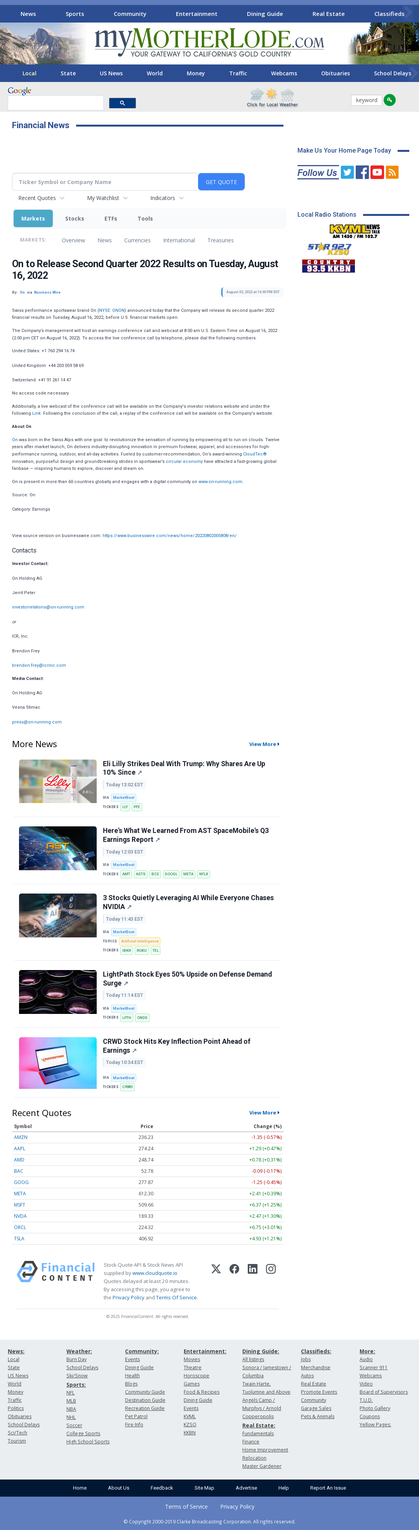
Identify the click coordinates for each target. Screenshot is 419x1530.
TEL (156, 950)
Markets (33, 218)
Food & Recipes (201, 1392)
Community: (142, 1351)
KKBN (190, 1432)
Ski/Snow (77, 1375)
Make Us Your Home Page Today (344, 150)
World (155, 73)
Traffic (238, 73)
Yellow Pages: (375, 1424)
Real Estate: (258, 1425)
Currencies (137, 240)
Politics (16, 1408)
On (15, 439)
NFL (70, 1392)
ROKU (142, 950)
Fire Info (134, 1424)
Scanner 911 (374, 1367)
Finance (250, 1441)
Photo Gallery (375, 1408)
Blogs (131, 1383)
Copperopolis (258, 1416)
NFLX (203, 874)
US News (111, 73)
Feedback (162, 1488)
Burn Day (76, 1359)
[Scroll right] (407, 12)
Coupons (370, 1416)
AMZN (21, 1137)
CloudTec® (255, 454)
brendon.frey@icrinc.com (39, 665)
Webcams (284, 73)
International (179, 240)
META (188, 874)
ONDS (142, 1017)
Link (36, 413)
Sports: (76, 1384)
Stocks (74, 218)
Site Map (204, 1488)
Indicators (162, 198)
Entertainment (196, 13)
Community (130, 13)
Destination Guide (145, 1400)
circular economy (184, 461)
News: (16, 1351)
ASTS (141, 874)
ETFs (110, 218)
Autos (307, 1375)
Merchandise (315, 1367)
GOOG (21, 1182)
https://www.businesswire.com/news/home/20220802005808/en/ (170, 535)
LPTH (126, 1017)
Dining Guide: (260, 1351)
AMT (126, 874)
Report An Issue (328, 1488)
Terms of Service (186, 1506)
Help (283, 1488)
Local (30, 73)
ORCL (20, 1227)
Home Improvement (265, 1450)
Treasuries (220, 240)
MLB (71, 1401)
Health (132, 1375)
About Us (118, 1488)
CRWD (127, 1087)
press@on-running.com (37, 722)
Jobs (306, 1359)
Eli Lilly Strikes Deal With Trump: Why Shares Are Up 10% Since (184, 768)
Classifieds (389, 13)
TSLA (19, 1238)
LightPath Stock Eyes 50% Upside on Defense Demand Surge (187, 978)
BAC (18, 1171)
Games (192, 1383)
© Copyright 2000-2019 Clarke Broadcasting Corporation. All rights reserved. (209, 1521)
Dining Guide (265, 13)
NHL (71, 1417)
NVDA (20, 1216)
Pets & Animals (317, 1416)
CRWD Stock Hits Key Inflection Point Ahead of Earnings (176, 1046)
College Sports (83, 1433)
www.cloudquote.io (154, 1272)
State (68, 73)
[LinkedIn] (253, 1281)
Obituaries (335, 73)
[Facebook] (234, 1281)
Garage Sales (316, 1408)
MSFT (19, 1204)
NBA (71, 1409)
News (28, 13)
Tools (145, 218)
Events (132, 1359)
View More (262, 744)
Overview (73, 240)
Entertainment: (205, 1351)
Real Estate (329, 13)
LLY (125, 807)
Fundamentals (258, 1433)
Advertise (246, 1488)
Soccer (74, 1425)
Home (80, 1488)
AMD (19, 1159)
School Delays (24, 1424)
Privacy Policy (128, 1297)
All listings (253, 1359)
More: (367, 1351)
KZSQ (190, 1424)
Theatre (193, 1367)
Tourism (17, 1441)
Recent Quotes (37, 198)
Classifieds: (316, 1351)
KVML (190, 1416)
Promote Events (319, 1392)
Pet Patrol (136, 1416)
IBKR (126, 950)
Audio (366, 1359)
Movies (192, 1359)
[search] (55, 103)
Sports (75, 13)
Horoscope (196, 1375)
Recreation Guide (145, 1408)
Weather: (79, 1351)
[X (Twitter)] (216, 1281)
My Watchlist (103, 198)
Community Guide (145, 1392)
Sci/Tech (17, 1432)
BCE (155, 874)
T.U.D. (366, 1400)
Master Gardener (262, 1466)
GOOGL (171, 874)
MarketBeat (123, 797)
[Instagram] (271, 1281)
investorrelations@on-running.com (48, 607)
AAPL (19, 1148)
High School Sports (88, 1441)
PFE (137, 807)
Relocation (254, 1458)
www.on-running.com (220, 481)
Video (366, 1383)
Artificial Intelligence (140, 941)
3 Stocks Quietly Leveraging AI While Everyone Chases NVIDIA (188, 902)
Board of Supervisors (384, 1392)
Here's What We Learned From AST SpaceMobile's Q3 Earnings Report (186, 835)
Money (196, 73)
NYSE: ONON (112, 310)
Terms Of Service (176, 1297)
